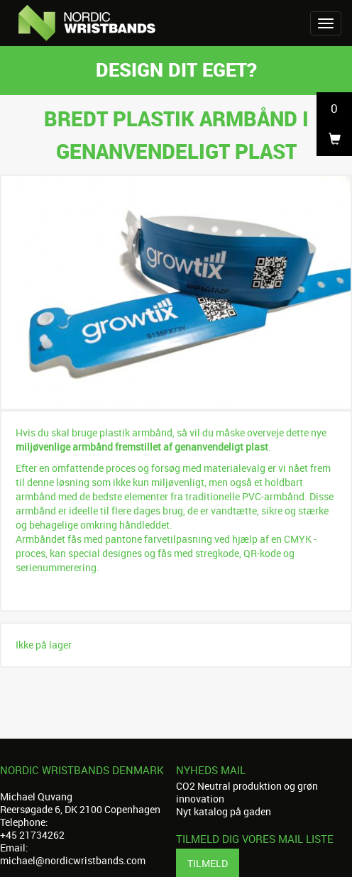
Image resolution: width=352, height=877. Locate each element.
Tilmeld (207, 863)
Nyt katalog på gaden (223, 811)
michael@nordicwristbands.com (72, 860)
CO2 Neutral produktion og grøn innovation (247, 792)
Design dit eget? (176, 69)
